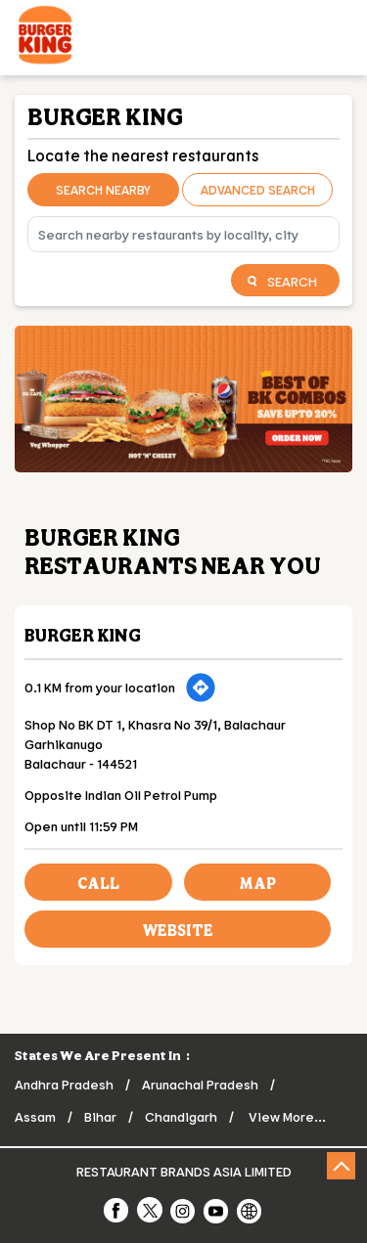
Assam (35, 1116)
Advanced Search (258, 190)
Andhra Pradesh (64, 1084)
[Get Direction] (200, 687)
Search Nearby (103, 190)
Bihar (100, 1116)
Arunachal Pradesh (200, 1084)
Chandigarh (181, 1116)
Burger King (82, 634)
